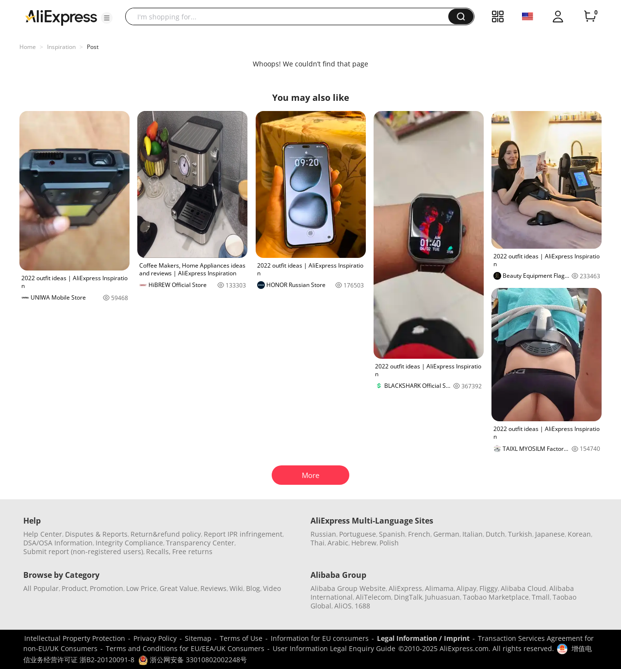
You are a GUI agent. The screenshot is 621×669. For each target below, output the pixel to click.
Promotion (106, 588)
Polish (389, 542)
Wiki (236, 588)
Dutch (495, 534)
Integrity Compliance (129, 542)
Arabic (337, 542)
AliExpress (405, 588)
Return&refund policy (166, 534)
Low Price (141, 588)
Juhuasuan (442, 597)
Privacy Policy (155, 638)
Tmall (541, 597)
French (419, 534)
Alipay (466, 588)
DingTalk (408, 597)
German (446, 534)
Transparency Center (200, 542)
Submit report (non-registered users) (83, 551)
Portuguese (357, 534)
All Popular (41, 588)
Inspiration (61, 47)
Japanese (550, 534)
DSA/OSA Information (58, 542)
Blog (253, 588)
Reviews (213, 588)
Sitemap (198, 638)
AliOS (343, 605)
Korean (579, 534)
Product (74, 588)
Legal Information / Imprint (423, 638)
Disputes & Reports (96, 534)
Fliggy (488, 588)
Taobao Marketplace (496, 597)
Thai (317, 542)
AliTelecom (373, 597)
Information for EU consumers (320, 638)
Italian (472, 534)
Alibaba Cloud (523, 588)
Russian (323, 534)
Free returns (192, 551)
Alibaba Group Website (348, 588)
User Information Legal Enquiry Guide (334, 648)
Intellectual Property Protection (74, 638)
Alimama (439, 588)
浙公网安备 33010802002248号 (192, 659)
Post (92, 47)
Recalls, (158, 551)
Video (272, 588)
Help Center (42, 534)
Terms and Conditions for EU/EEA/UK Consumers (185, 648)
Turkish (520, 534)
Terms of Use (241, 638)
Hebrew (363, 542)
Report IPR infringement (243, 534)
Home (27, 47)
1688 (362, 605)
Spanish (392, 534)
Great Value (178, 588)
